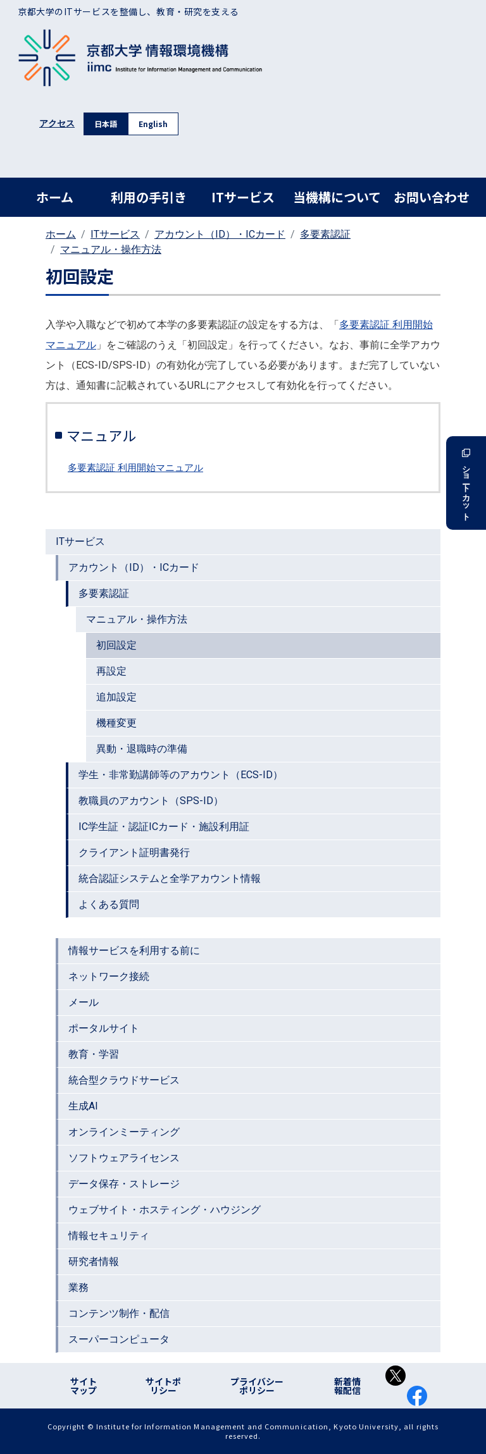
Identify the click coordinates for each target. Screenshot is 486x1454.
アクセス (57, 123)
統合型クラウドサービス (124, 1080)
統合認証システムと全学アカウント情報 (169, 878)
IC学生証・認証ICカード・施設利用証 (163, 827)
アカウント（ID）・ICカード (219, 234)
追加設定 (116, 697)
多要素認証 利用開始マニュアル (135, 467)
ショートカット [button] (466, 483)
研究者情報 (93, 1261)
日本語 (105, 123)
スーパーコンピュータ (119, 1339)
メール (83, 1002)
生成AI (83, 1106)
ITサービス (243, 197)
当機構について (337, 197)
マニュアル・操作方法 (110, 249)
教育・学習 (93, 1054)
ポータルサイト (103, 1028)
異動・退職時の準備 (141, 749)
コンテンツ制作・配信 (119, 1313)
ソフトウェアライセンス (124, 1158)
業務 (78, 1287)
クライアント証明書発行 (134, 852)
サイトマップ (83, 1385)
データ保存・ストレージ (124, 1184)
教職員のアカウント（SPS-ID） (150, 801)
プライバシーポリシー (257, 1385)
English (153, 123)
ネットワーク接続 (108, 976)
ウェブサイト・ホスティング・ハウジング (164, 1210)
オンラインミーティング (124, 1132)
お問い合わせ (432, 197)
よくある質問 (108, 904)
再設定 (111, 671)
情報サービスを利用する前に (134, 950)
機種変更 (116, 723)
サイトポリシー (163, 1385)
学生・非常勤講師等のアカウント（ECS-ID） (180, 775)
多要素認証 (325, 234)
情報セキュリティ (108, 1236)
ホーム (54, 197)
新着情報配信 (347, 1385)
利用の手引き (149, 197)
